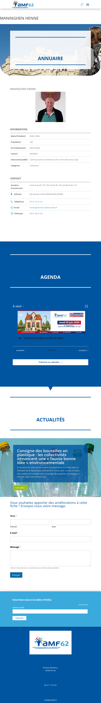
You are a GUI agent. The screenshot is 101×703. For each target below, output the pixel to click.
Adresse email (19, 607)
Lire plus (20, 488)
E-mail (14, 533)
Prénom (13, 527)
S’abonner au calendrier (49, 362)
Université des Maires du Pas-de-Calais (43, 338)
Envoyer (16, 574)
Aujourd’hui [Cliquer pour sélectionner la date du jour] (51, 350)
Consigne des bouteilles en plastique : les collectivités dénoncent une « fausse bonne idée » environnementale (46, 456)
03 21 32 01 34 (36, 201)
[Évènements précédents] (19, 350)
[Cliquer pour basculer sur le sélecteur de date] (18, 306)
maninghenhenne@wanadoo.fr (43, 207)
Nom (54, 527)
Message (15, 547)
